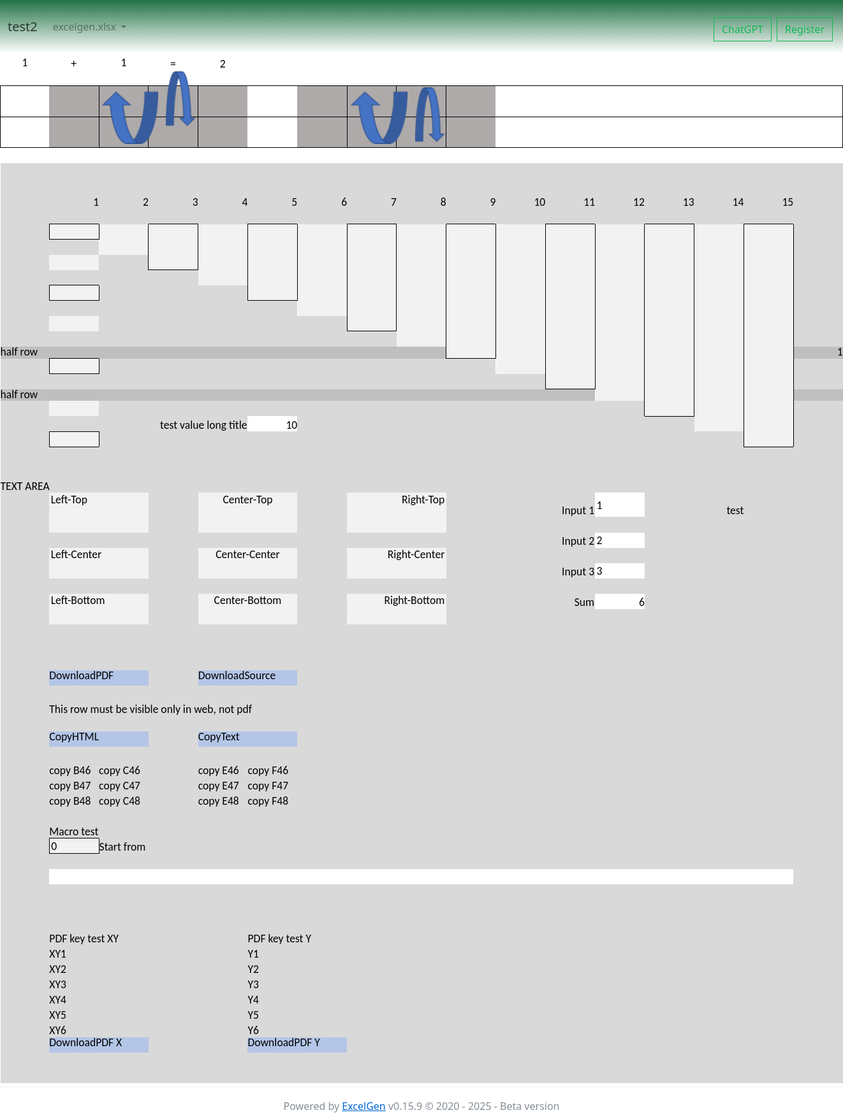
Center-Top (248, 512)
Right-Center (396, 563)
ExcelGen (363, 1106)
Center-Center (248, 563)
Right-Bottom (396, 609)
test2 (23, 26)
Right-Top (396, 512)
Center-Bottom (248, 609)
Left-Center (99, 563)
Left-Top (99, 512)
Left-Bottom (99, 609)
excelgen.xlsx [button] (86, 27)
